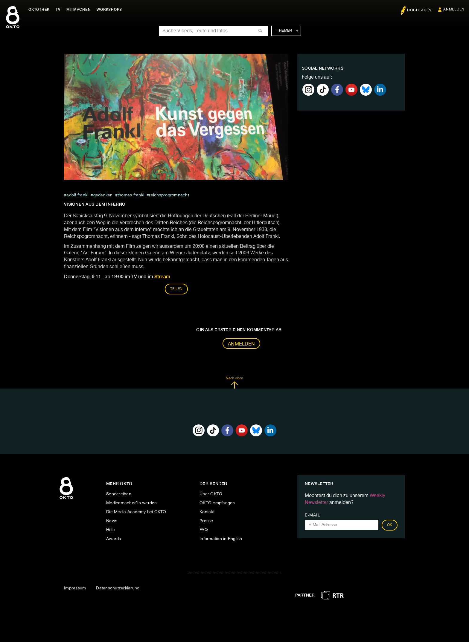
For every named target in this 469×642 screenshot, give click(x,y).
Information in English (221, 539)
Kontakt (207, 512)
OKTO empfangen (217, 503)
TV (58, 9)
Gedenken (103, 195)
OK (389, 525)
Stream (162, 276)
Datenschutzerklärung (117, 588)
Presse (206, 521)
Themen (287, 31)
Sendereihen (118, 494)
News (111, 521)
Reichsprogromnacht (169, 195)
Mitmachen (78, 9)
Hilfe (110, 530)
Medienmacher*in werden (131, 503)
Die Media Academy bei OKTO (136, 512)
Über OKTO (211, 494)
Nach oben (234, 383)
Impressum (75, 588)
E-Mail (312, 515)
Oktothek (39, 9)
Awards (113, 539)
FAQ (204, 530)
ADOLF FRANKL (77, 195)
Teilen (176, 289)
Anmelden (241, 344)
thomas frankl (131, 195)
